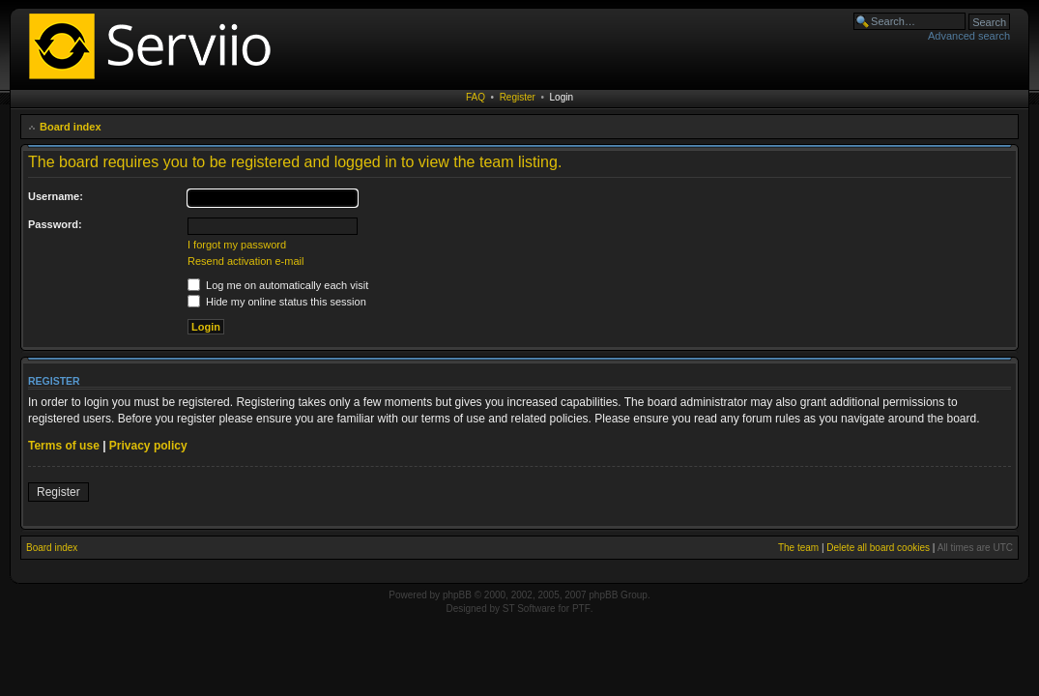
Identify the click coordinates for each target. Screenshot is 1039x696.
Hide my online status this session (277, 301)
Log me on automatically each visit (278, 285)
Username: (55, 196)
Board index (70, 126)
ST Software (529, 608)
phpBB (457, 595)
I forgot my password (237, 244)
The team (798, 547)
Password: (55, 224)
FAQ (475, 97)
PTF (581, 608)
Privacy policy (148, 445)
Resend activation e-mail (245, 261)
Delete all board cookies (878, 547)
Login (561, 97)
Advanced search (969, 36)
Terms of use (64, 445)
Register (517, 97)
